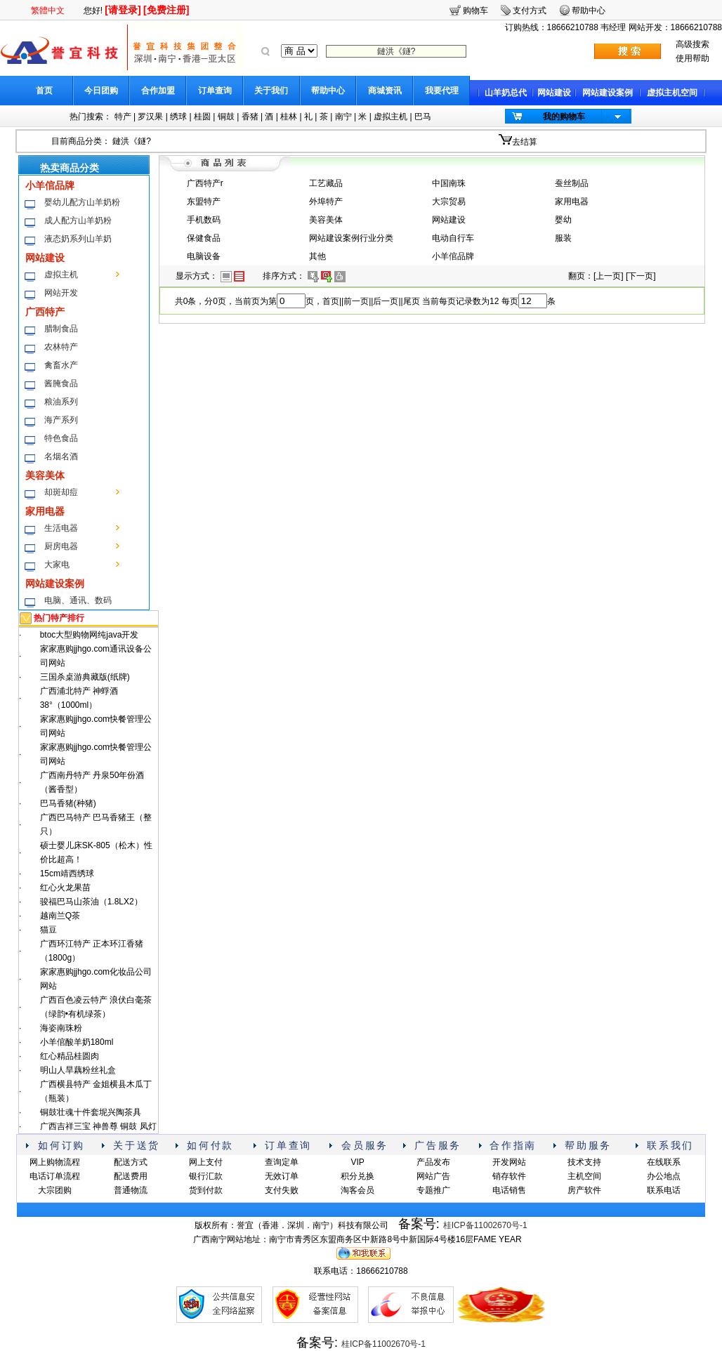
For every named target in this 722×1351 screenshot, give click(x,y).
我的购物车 (564, 116)
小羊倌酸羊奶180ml (77, 1042)
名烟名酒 (61, 456)
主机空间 (584, 1176)
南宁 (343, 116)
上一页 (608, 276)
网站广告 (433, 1176)
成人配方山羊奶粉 (78, 220)
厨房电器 (61, 546)
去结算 (524, 142)
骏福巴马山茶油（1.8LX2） (91, 902)
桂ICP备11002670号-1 (485, 1225)
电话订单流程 (54, 1176)
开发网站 (509, 1162)
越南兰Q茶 (60, 916)
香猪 (250, 116)
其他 (317, 256)
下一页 (640, 276)
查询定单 (281, 1162)
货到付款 (206, 1190)
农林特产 (61, 347)
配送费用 (130, 1176)
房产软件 (584, 1190)
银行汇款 (206, 1176)
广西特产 (45, 311)
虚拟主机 (390, 116)
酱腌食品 (61, 383)
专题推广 (433, 1190)
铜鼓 (226, 116)
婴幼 (563, 220)
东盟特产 (204, 201)
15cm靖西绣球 (67, 873)
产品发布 (433, 1162)
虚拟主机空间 (672, 93)
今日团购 (101, 90)
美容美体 (45, 475)
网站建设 (554, 93)
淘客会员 (357, 1190)
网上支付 (206, 1162)
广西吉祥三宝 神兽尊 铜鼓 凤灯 (98, 1126)
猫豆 (48, 930)
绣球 (178, 116)
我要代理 (442, 90)
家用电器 (45, 511)
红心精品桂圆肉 (69, 1056)
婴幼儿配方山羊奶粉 (82, 202)
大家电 (57, 564)
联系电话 (664, 1190)
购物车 (475, 10)
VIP (357, 1162)
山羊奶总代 (506, 93)
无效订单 (281, 1176)
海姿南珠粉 (61, 1028)
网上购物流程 (54, 1162)
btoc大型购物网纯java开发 (89, 635)
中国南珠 (449, 183)
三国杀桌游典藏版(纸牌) (85, 677)
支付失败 (281, 1190)
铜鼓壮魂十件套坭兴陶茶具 (90, 1112)
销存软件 (509, 1176)
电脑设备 (204, 256)
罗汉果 (150, 116)
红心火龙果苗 (65, 887)
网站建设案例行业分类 (351, 238)
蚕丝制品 (572, 183)
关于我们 (271, 90)
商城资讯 (385, 90)
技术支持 (584, 1162)
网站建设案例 (607, 93)
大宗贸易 (449, 201)
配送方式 (130, 1162)
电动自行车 (453, 238)
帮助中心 (328, 90)
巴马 (422, 116)
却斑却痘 (61, 492)
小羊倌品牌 (49, 185)
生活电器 (61, 528)
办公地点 (664, 1176)
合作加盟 (158, 90)
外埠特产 (326, 201)
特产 (122, 116)
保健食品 (204, 238)
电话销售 (509, 1190)
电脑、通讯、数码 (78, 600)
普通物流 (130, 1190)
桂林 (288, 116)
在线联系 (664, 1162)
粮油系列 (61, 402)
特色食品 (61, 438)
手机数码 (204, 220)
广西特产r (205, 183)
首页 (44, 90)
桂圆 (202, 116)
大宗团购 (55, 1190)
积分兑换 (357, 1176)
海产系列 (61, 420)
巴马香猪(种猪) (68, 803)
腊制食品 (61, 329)
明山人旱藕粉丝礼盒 (78, 1070)
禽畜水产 (61, 365)
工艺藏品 (326, 183)
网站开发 (61, 293)
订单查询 (215, 90)
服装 (563, 238)
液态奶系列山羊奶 (78, 239)
